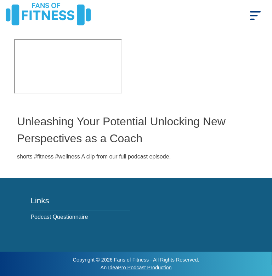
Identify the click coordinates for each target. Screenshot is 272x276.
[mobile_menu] (255, 15)
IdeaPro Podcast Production (139, 267)
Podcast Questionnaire (59, 217)
